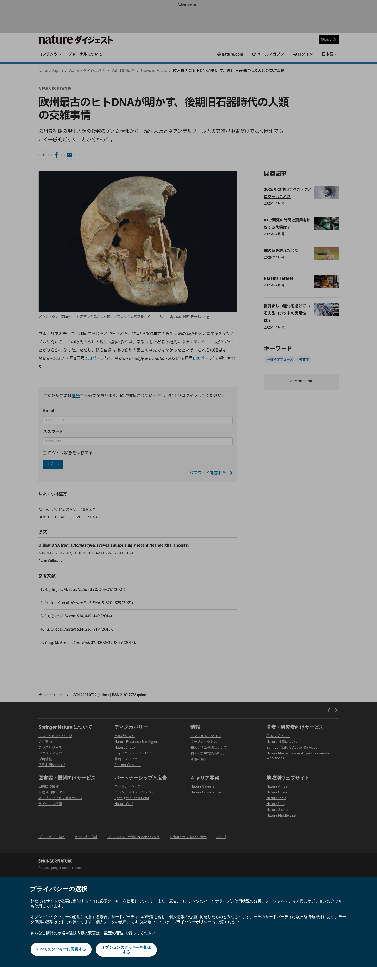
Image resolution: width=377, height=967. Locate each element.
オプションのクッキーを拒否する (127, 949)
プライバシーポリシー (192, 922)
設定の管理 (113, 933)
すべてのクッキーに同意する (61, 949)
